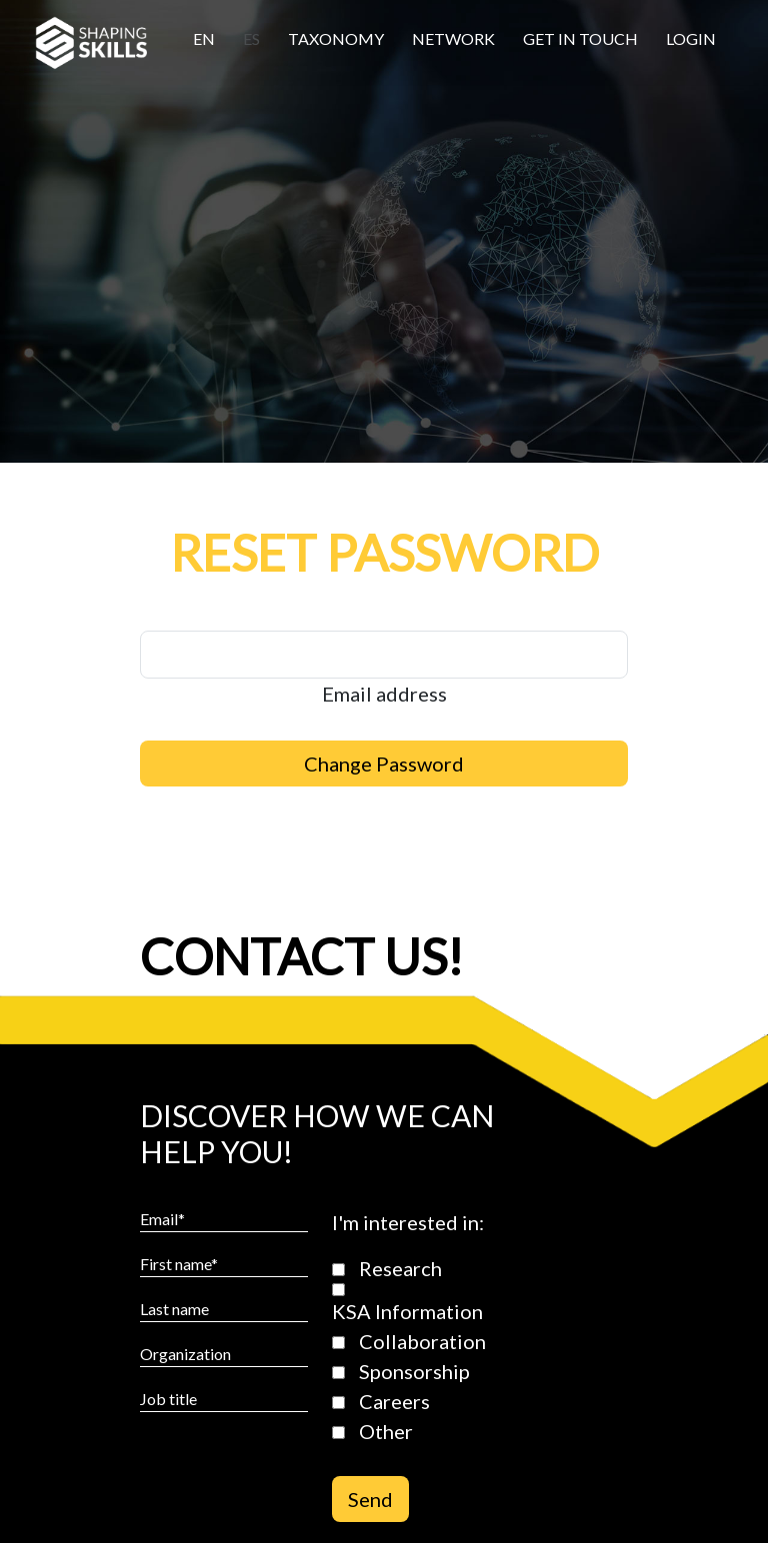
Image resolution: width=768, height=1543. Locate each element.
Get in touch (580, 38)
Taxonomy (336, 38)
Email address (384, 694)
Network (453, 38)
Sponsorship (414, 1371)
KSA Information (407, 1311)
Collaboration (422, 1341)
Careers (394, 1401)
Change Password (384, 763)
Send (370, 1499)
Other (386, 1431)
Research (400, 1268)
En (204, 38)
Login (691, 38)
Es (251, 38)
